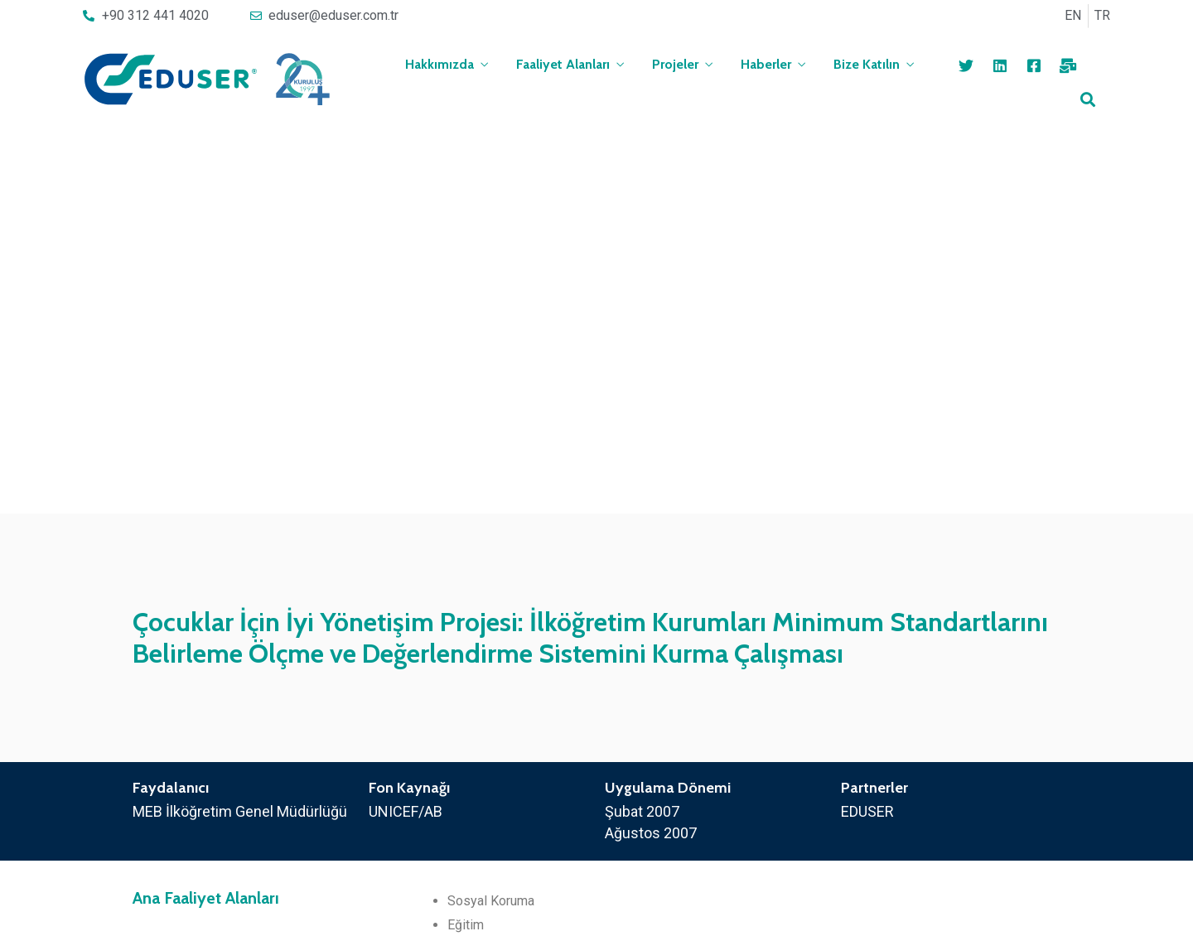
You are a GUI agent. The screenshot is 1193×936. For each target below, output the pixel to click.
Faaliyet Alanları (563, 64)
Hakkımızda (439, 64)
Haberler (766, 64)
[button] (538, 887)
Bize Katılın (866, 64)
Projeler (675, 64)
